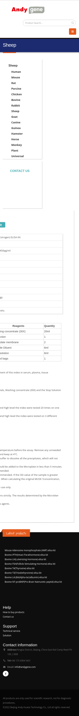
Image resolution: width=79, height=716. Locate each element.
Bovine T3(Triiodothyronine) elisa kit (23, 572)
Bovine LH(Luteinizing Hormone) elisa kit (25, 559)
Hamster (17, 133)
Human (16, 72)
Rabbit (15, 105)
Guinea (16, 128)
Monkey (16, 145)
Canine (15, 122)
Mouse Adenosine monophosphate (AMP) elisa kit (30, 550)
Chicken (16, 94)
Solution (7, 635)
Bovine (15, 100)
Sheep (15, 111)
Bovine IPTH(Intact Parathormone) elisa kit (26, 554)
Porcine (16, 88)
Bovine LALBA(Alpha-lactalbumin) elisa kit (26, 577)
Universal (17, 156)
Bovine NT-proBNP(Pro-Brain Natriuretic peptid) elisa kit (33, 581)
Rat (13, 83)
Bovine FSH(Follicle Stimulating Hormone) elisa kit (30, 563)
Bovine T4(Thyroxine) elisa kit (20, 568)
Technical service (11, 630)
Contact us (20, 171)
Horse (15, 139)
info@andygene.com (25, 666)
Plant (14, 150)
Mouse (15, 77)
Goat (14, 117)
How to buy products (13, 612)
